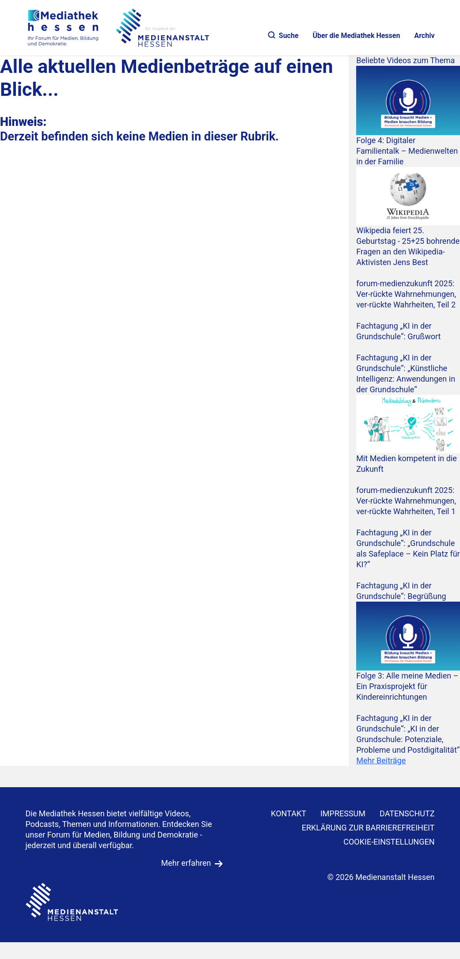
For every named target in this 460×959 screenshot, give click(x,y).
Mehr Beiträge (381, 760)
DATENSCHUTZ (407, 813)
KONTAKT (288, 813)
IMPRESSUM (342, 813)
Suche (283, 35)
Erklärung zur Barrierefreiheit (368, 827)
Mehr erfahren (186, 863)
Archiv (424, 35)
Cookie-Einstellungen (388, 841)
